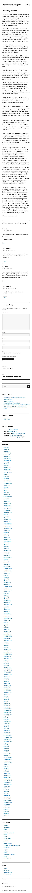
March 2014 (7, 580)
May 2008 (6, 681)
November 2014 (8, 568)
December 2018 (7, 523)
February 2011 (7, 631)
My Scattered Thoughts (11, 5)
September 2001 (8, 806)
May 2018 (6, 534)
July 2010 (6, 642)
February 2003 (7, 775)
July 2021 (6, 487)
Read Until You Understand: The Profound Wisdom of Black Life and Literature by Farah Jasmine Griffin (17, 406)
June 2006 (6, 719)
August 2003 (7, 764)
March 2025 (7, 451)
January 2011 (7, 633)
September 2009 (8, 658)
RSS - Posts (7, 419)
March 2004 (7, 752)
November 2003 (8, 759)
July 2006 (6, 717)
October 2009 (7, 656)
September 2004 (8, 741)
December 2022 (8, 471)
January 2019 (7, 521)
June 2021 (6, 489)
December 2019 (8, 507)
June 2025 (6, 447)
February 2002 (7, 797)
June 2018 (6, 532)
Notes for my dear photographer (12, 845)
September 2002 (8, 784)
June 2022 (6, 476)
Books (16, 215)
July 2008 (6, 678)
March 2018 (7, 537)
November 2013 (8, 586)
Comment (5, 312)
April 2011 (6, 627)
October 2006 (7, 712)
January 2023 (7, 469)
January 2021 (7, 494)
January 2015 (7, 564)
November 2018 (8, 525)
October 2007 (7, 690)
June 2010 (6, 644)
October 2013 (7, 588)
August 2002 (7, 786)
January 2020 (7, 505)
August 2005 (7, 723)
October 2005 (7, 721)
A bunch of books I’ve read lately (12, 403)
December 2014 (7, 566)
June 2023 (6, 462)
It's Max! (6, 840)
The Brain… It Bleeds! (9, 854)
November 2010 (8, 636)
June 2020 (6, 498)
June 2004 (6, 746)
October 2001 (7, 804)
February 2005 (7, 732)
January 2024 (7, 456)
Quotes (5, 852)
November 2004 (8, 737)
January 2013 (7, 602)
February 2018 (7, 539)
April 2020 (6, 499)
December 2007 (8, 689)
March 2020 (7, 501)
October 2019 (7, 510)
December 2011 (7, 613)
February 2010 (7, 649)
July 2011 (6, 622)
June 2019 (6, 516)
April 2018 (6, 535)
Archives (6, 825)
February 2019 (7, 519)
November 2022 (8, 472)
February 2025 (7, 453)
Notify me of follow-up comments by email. (11, 353)
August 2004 (7, 743)
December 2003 (8, 757)
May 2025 (6, 449)
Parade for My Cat (8, 401)
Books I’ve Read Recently (8, 886)
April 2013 (6, 597)
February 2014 (7, 582)
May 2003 (6, 770)
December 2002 (8, 779)
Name (4, 332)
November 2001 (8, 802)
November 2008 (8, 671)
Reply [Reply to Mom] (4, 281)
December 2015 (7, 557)
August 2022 (7, 474)
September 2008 (8, 674)
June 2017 (6, 543)
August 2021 (7, 485)
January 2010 (7, 651)
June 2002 (6, 789)
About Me (4, 883)
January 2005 (7, 734)
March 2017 (7, 548)
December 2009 (8, 653)
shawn (5, 215)
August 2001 (7, 807)
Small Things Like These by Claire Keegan (14, 397)
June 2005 (6, 725)
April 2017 (6, 546)
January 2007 (7, 707)
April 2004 (6, 750)
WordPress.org (7, 874)
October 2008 (7, 672)
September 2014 (8, 571)
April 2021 (6, 492)
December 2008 (8, 669)
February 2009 (7, 667)
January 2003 (7, 777)
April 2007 (6, 701)
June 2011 (6, 624)
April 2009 (6, 665)
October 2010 (7, 638)
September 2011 (8, 618)
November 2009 (8, 654)
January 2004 (7, 755)
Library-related (8, 843)
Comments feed (8, 872)
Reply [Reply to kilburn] (5, 261)
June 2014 (6, 577)
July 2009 (6, 662)
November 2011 (7, 615)
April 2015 (6, 562)
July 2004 (6, 744)
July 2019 (6, 514)
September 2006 (8, 714)
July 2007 (6, 696)
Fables (5, 834)
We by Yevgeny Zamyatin (18, 433)
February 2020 (7, 503)
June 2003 (6, 768)
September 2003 (8, 762)
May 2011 (6, 626)
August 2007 (7, 694)
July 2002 (6, 788)
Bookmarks (7, 827)
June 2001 (6, 811)
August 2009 (7, 660)
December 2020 (8, 496)
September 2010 (8, 640)
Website (4, 344)
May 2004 (6, 748)
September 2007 (8, 692)
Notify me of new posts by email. (9, 356)
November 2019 (8, 508)
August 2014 (7, 573)
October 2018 (7, 526)
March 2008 (7, 683)
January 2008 (7, 687)
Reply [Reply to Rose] (4, 243)
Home (4, 880)
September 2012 (8, 604)
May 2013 (6, 595)
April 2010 (6, 647)
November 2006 (8, 710)
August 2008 (7, 676)
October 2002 (7, 782)
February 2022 (7, 480)
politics (5, 850)
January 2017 (7, 552)
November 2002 (8, 780)
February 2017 (7, 550)
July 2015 (6, 559)
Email (4, 338)
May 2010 (6, 645)
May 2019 (6, 517)
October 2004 (7, 739)
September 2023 (8, 460)
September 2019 (8, 512)
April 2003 (6, 771)
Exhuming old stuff (9, 832)
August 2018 (7, 530)
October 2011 (7, 617)
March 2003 (7, 773)
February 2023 (7, 467)
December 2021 (7, 481)
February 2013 (7, 600)
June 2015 (6, 561)
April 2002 (6, 793)
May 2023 (6, 463)
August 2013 (7, 591)
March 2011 (6, 629)
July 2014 (6, 575)
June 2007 (6, 698)
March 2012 (7, 609)
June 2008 (6, 680)
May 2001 (6, 813)
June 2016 (6, 553)
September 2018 (8, 528)
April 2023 (6, 465)
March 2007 (7, 703)
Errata (5, 831)
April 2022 (6, 478)
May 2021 (6, 490)
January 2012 (7, 611)
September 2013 (8, 589)
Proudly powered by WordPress (19, 890)
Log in (5, 868)
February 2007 (7, 705)
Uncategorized (7, 858)
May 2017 (6, 544)
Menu (27, 4)
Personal (6, 849)
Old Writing (7, 847)
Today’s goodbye (8, 399)
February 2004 (7, 753)
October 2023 (7, 458)
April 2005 (6, 728)
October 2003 (7, 761)
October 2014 (7, 570)
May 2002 (6, 791)
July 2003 (6, 766)
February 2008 (7, 685)
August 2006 (7, 716)
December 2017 (7, 541)
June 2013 (6, 593)
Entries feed (7, 870)
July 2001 (6, 809)
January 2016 (7, 555)
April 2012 (6, 607)
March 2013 (7, 598)
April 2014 (6, 579)
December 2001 (7, 800)
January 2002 (7, 798)
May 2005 (6, 726)
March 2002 (7, 795)
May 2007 (6, 699)
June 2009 (6, 663)
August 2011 (7, 620)
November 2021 (8, 483)
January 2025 (7, 454)
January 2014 (7, 584)
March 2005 (7, 730)
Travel (5, 856)
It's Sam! (6, 841)
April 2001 (6, 815)
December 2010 (7, 635)
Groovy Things (7, 838)
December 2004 (8, 735)
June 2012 (6, 606)
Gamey (5, 836)
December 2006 (8, 708)
